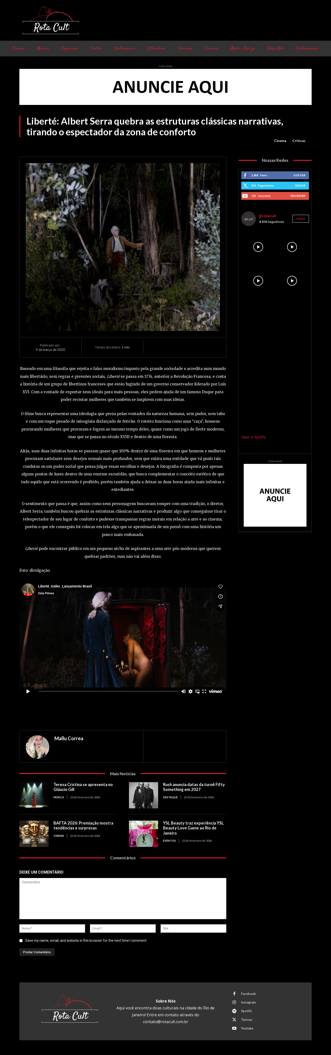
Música (58, 796)
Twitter (247, 1021)
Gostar (299, 175)
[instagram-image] (258, 247)
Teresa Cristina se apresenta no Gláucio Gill (83, 787)
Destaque (170, 796)
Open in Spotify (253, 437)
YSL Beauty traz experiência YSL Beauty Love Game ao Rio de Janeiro (194, 827)
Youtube (247, 1030)
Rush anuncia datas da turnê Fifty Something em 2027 (190, 787)
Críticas (299, 140)
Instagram (249, 1003)
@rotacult (267, 216)
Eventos (169, 840)
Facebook (248, 994)
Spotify (247, 1012)
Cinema (280, 140)
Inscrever (298, 196)
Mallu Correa (68, 738)
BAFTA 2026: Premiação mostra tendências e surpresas (84, 825)
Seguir (300, 185)
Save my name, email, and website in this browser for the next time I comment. (86, 940)
